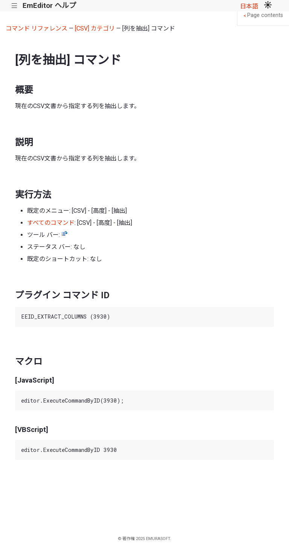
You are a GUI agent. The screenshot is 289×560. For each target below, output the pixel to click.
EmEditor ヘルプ (49, 5)
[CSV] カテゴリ (95, 28)
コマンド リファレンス (36, 28)
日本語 (249, 6)
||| (14, 6)
